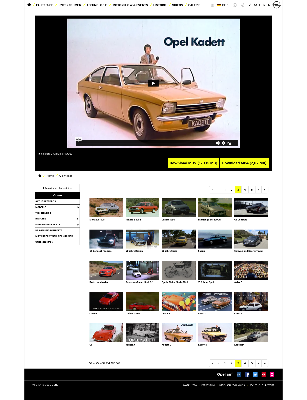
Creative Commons (45, 384)
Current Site (65, 188)
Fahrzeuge (44, 5)
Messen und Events (47, 224)
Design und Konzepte (48, 230)
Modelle (40, 207)
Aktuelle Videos (45, 201)
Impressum (208, 385)
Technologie (97, 5)
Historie (160, 5)
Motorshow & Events (130, 5)
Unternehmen (70, 5)
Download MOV (193, 163)
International (50, 188)
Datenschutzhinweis (232, 385)
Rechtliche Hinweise (261, 385)
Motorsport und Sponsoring (54, 236)
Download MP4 (244, 163)
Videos (177, 5)
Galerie (194, 5)
